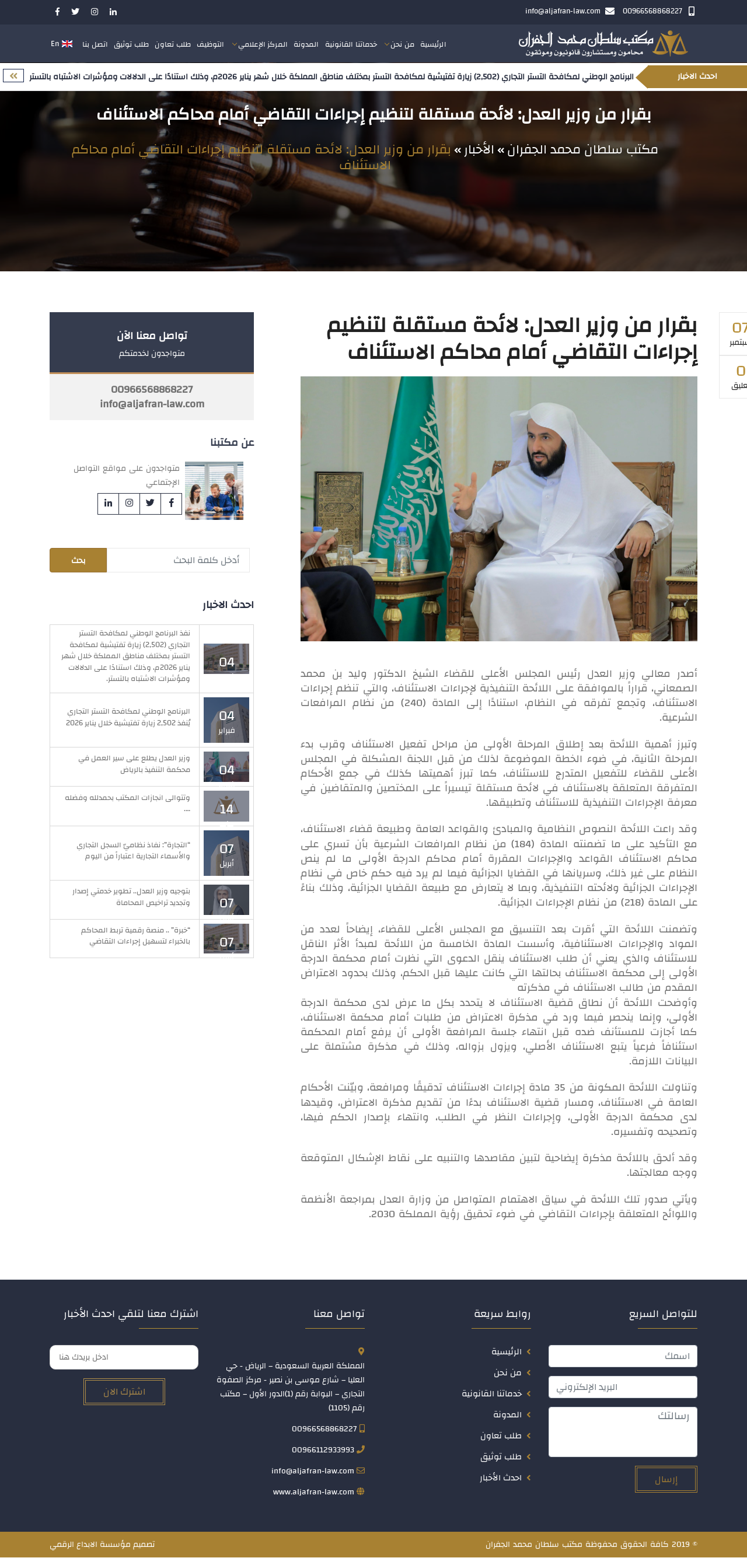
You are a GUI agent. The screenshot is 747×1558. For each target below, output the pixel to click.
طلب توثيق (131, 45)
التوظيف (211, 45)
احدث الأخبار (501, 1478)
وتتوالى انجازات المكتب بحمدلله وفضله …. (127, 804)
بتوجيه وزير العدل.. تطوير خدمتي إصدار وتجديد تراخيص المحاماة (131, 897)
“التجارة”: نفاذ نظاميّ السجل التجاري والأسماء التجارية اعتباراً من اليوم (133, 851)
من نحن (402, 45)
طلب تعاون (173, 45)
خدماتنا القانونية (351, 45)
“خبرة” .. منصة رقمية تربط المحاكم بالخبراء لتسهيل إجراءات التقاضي (135, 936)
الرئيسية (433, 45)
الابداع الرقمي (73, 1545)
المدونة (306, 45)
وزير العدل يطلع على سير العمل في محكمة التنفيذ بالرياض (134, 764)
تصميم (144, 1545)
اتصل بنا (95, 45)
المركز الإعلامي (263, 45)
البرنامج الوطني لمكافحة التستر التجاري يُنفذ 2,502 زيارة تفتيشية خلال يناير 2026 (128, 718)
